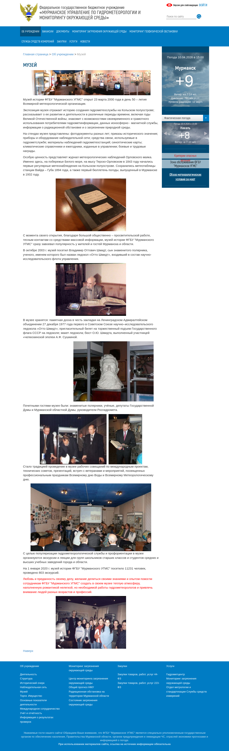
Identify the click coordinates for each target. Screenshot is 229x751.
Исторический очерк (32, 682)
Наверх (28, 651)
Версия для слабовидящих (185, 5)
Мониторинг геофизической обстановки (153, 31)
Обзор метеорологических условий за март (185, 176)
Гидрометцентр (175, 674)
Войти (203, 5)
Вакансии (47, 31)
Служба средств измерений (38, 41)
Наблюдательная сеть (33, 687)
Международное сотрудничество (40, 708)
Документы (62, 31)
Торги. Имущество (31, 695)
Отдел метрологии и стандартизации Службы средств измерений (186, 691)
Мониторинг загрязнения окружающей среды (99, 31)
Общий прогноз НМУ (81, 687)
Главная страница (35, 54)
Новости (85, 41)
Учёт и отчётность (31, 713)
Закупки (62, 41)
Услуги (73, 41)
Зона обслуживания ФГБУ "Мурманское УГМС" (185, 164)
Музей (24, 691)
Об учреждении (30, 31)
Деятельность (28, 674)
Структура (26, 678)
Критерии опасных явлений (185, 156)
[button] (185, 118)
